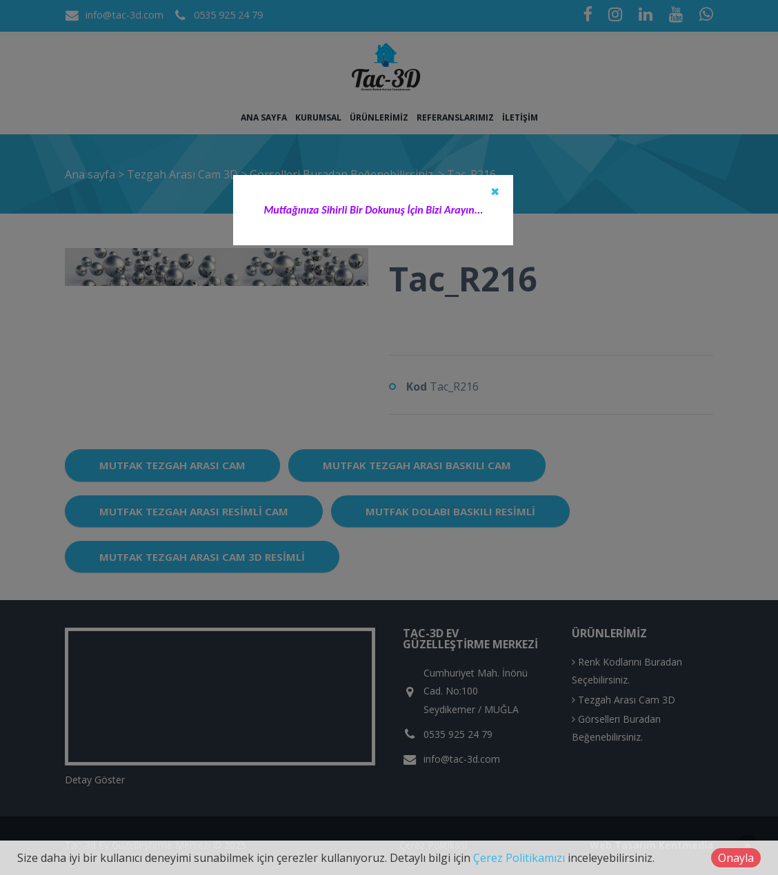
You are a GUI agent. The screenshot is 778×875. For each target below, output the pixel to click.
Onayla (736, 857)
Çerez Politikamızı (519, 857)
